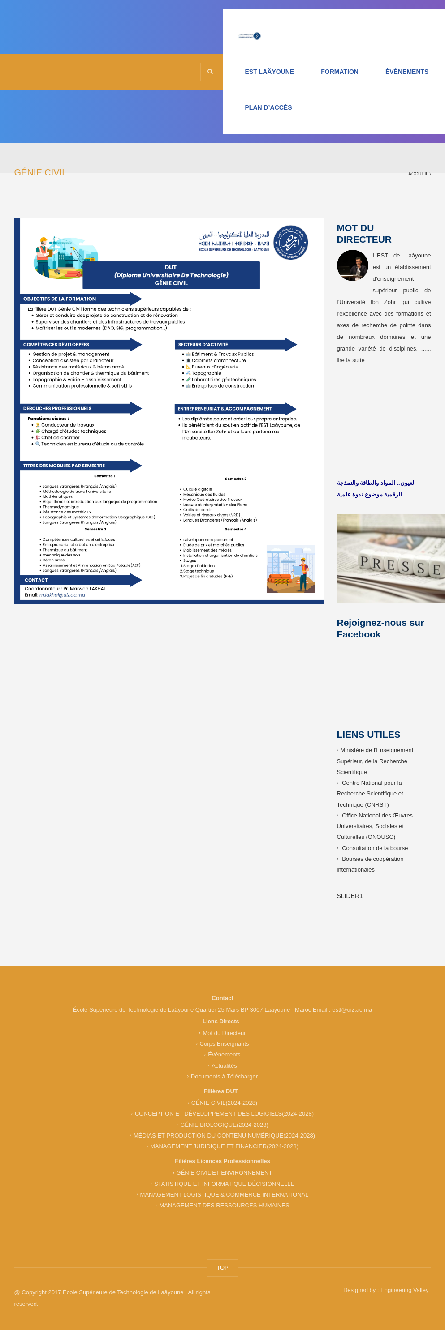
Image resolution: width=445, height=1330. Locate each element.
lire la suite (351, 360)
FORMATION (340, 71)
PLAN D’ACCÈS (268, 107)
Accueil (418, 173)
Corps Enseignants (224, 1043)
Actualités (224, 1065)
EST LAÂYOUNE (269, 71)
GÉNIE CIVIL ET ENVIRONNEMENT (224, 1172)
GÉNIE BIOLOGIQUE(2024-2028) (224, 1124)
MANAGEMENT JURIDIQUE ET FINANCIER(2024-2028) (224, 1146)
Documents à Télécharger (224, 1076)
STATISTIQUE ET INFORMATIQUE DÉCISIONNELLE (224, 1183)
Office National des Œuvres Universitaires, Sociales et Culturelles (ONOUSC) (375, 826)
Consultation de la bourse (375, 847)
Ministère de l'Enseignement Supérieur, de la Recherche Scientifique (375, 761)
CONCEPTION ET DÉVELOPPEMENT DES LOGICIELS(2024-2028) (224, 1113)
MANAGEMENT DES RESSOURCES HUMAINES (224, 1205)
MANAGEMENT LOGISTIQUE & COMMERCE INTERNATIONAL (224, 1194)
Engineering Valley (404, 1290)
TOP (222, 1267)
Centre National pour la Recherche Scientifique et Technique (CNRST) (370, 793)
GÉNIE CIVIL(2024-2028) (224, 1102)
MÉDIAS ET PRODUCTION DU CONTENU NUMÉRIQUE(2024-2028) (224, 1135)
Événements (224, 1054)
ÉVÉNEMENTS (406, 71)
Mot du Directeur (224, 1033)
